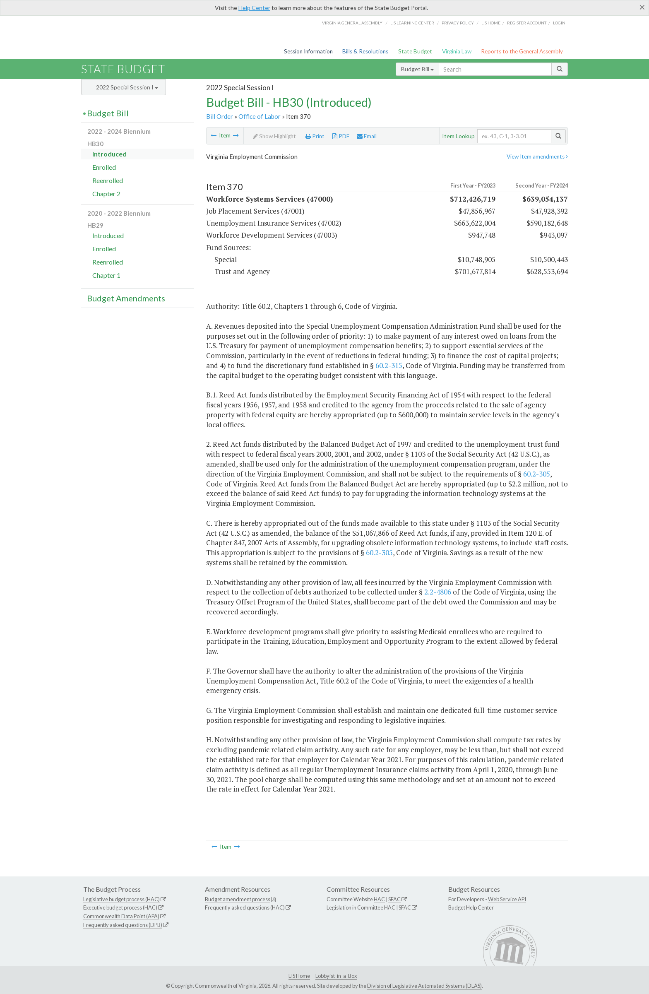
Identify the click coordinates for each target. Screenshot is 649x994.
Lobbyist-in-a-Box (336, 975)
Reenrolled (107, 180)
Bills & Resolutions (365, 51)
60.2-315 (388, 365)
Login (559, 22)
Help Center (254, 7)
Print (314, 136)
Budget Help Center (471, 907)
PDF (340, 136)
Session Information (308, 51)
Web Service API (507, 899)
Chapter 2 (106, 193)
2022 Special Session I (127, 87)
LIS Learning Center (412, 22)
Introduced (109, 154)
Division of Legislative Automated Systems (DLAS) (424, 985)
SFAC (394, 899)
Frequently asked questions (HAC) (245, 907)
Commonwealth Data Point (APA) (121, 916)
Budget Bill (417, 68)
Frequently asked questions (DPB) (122, 925)
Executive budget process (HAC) (120, 907)
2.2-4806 (437, 592)
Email (367, 136)
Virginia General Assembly (352, 22)
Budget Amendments (126, 298)
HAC (379, 899)
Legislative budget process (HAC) (121, 899)
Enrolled (104, 167)
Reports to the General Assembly (522, 51)
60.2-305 (536, 474)
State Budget (415, 51)
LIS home (490, 22)
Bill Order (219, 116)
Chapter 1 (106, 275)
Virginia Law (456, 51)
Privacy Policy (458, 22)
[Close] (642, 7)
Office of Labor (259, 116)
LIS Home (299, 975)
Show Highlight (274, 136)
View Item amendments (537, 156)
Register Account (526, 22)
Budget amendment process (237, 899)
